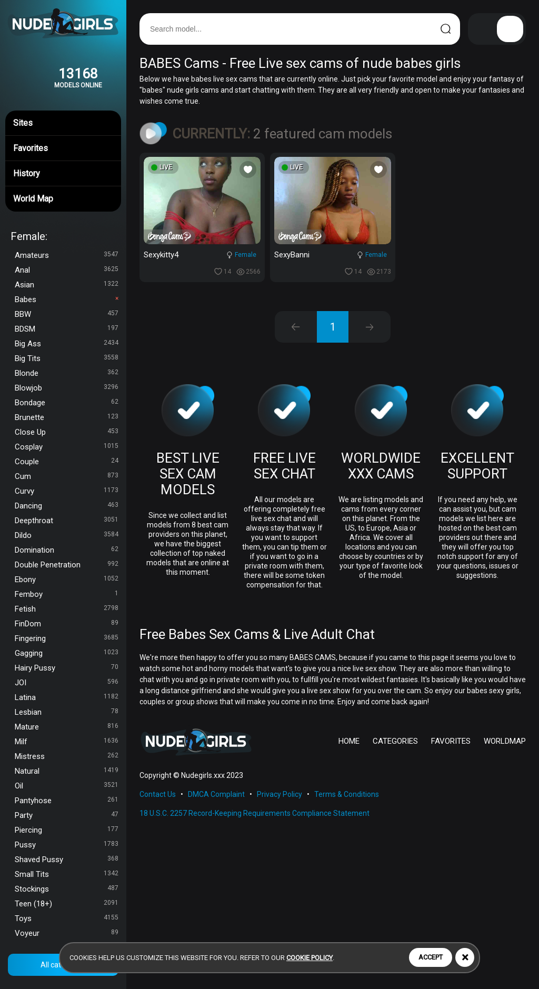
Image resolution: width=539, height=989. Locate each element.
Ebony (66, 579)
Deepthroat (66, 520)
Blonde (66, 373)
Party (66, 815)
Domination (66, 550)
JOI (66, 682)
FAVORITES (451, 741)
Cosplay (66, 447)
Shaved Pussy (66, 859)
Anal (66, 270)
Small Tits (66, 874)
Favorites (63, 147)
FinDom (66, 623)
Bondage (66, 402)
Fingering (66, 638)
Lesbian (66, 712)
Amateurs (66, 255)
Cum (66, 476)
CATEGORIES (395, 741)
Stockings (66, 889)
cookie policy (309, 958)
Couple (66, 461)
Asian (66, 284)
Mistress (66, 756)
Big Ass (66, 343)
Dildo (66, 535)
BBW (66, 314)
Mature (66, 727)
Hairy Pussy (66, 668)
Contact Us (157, 794)
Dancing (66, 506)
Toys (66, 918)
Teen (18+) (66, 903)
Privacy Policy (279, 794)
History (63, 172)
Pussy (66, 845)
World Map (63, 197)
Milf (66, 741)
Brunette (66, 417)
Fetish (66, 609)
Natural (66, 771)
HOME (349, 741)
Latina (66, 697)
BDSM (66, 329)
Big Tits (66, 358)
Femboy (66, 594)
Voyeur (66, 933)
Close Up (66, 432)
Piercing (66, 830)
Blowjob (66, 388)
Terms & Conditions (346, 794)
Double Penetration (66, 565)
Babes (66, 299)
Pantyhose (66, 800)
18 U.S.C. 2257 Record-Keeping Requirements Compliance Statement (254, 813)
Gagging (66, 653)
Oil (66, 786)
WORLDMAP (505, 741)
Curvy (66, 491)
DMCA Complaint (216, 794)
